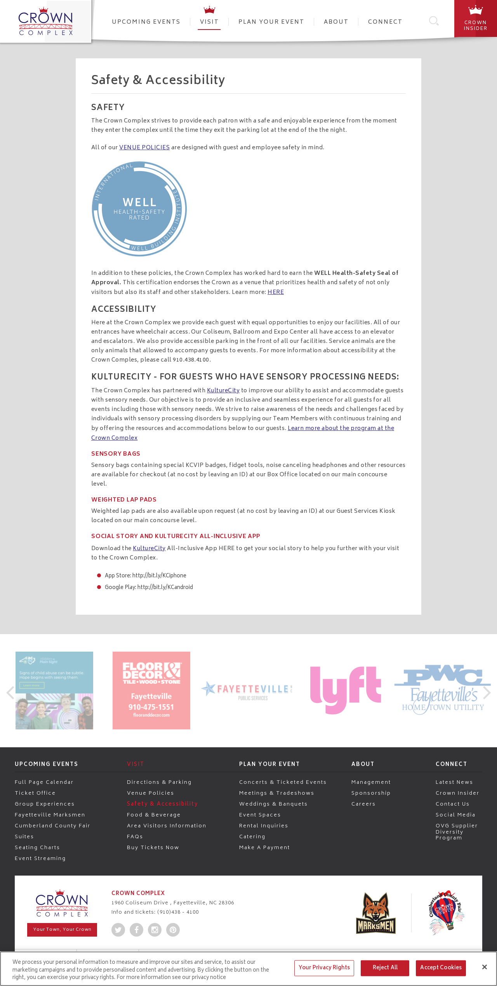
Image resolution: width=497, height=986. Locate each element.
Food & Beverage (154, 815)
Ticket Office (35, 793)
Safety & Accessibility (162, 804)
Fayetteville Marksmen (50, 815)
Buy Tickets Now (153, 847)
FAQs (135, 837)
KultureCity (223, 391)
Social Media (456, 815)
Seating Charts (37, 847)
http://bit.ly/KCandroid (165, 588)
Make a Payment (264, 847)
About (336, 22)
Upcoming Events (146, 22)
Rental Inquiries (263, 826)
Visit (209, 22)
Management (371, 782)
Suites (24, 837)
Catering (252, 837)
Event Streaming (40, 858)
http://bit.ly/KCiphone (159, 576)
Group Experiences (45, 804)
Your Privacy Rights (324, 967)
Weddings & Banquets (273, 804)
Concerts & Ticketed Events (283, 782)
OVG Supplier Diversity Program (457, 832)
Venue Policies (150, 793)
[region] (248, 968)
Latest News (454, 782)
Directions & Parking (159, 782)
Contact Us (453, 804)
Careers (363, 804)
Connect (385, 22)
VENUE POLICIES (144, 148)
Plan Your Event (271, 22)
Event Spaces (260, 815)
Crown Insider (458, 793)
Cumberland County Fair (52, 826)
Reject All (385, 967)
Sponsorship (371, 793)
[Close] (484, 967)
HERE (276, 292)
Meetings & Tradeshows (277, 793)
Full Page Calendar (44, 782)
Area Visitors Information (167, 826)
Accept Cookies (441, 967)
